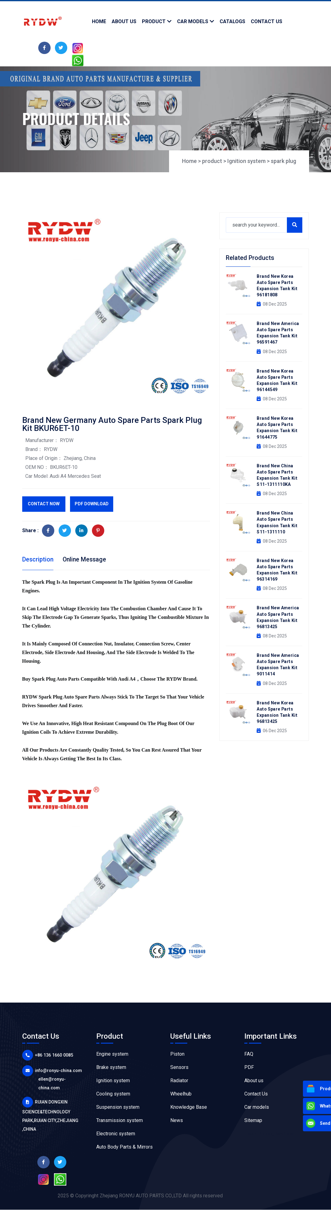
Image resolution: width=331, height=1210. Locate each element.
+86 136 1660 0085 (53, 1055)
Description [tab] (38, 559)
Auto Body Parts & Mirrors (124, 1147)
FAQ (248, 1054)
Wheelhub (181, 1094)
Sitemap (253, 1121)
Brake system (111, 1067)
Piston (177, 1054)
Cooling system (113, 1094)
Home (99, 21)
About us (253, 1081)
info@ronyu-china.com (58, 1070)
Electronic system (115, 1134)
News (176, 1121)
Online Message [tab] (85, 559)
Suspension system (117, 1107)
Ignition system (246, 161)
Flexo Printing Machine (269, 1134)
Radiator (179, 1081)
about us (124, 21)
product (154, 21)
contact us (266, 21)
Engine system (112, 1054)
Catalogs (232, 21)
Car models (192, 21)
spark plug (283, 161)
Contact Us (256, 1094)
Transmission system (119, 1121)
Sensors (179, 1067)
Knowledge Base (188, 1107)
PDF (249, 1067)
